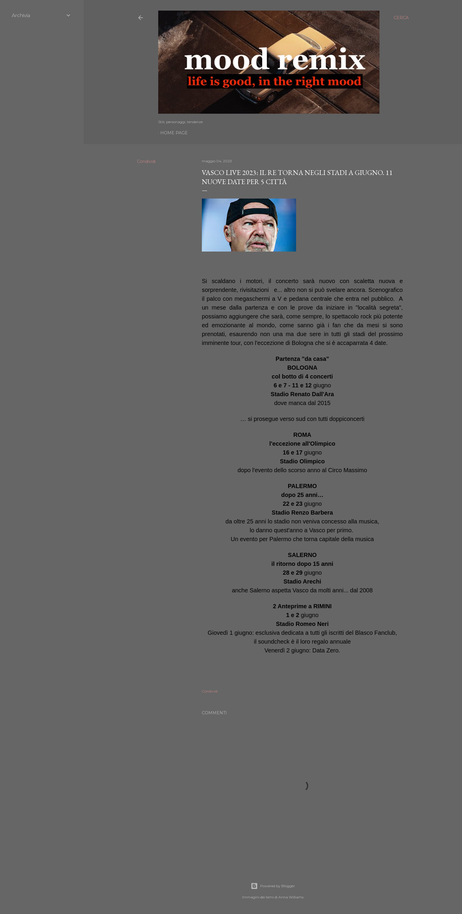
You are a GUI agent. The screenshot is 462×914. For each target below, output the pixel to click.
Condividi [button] (146, 161)
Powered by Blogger (273, 886)
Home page (174, 132)
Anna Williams (290, 897)
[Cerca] (401, 18)
